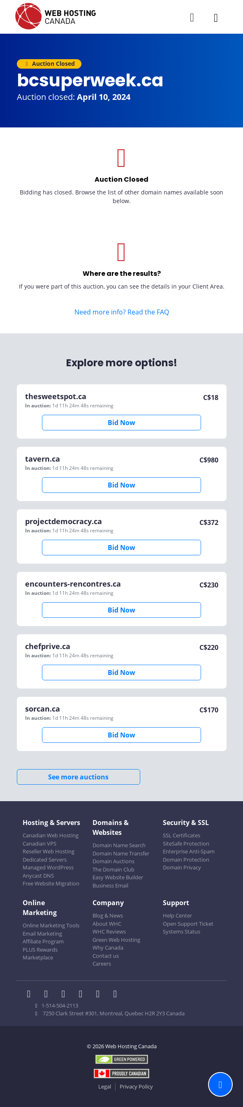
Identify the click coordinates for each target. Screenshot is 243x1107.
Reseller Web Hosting (48, 851)
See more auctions (78, 776)
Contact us (106, 955)
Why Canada (108, 947)
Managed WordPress (48, 867)
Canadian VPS (39, 843)
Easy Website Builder (118, 877)
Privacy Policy (136, 1086)
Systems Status (181, 931)
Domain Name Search (119, 845)
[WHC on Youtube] (100, 994)
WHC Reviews (109, 931)
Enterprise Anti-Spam (189, 851)
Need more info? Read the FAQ (121, 312)
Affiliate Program (43, 941)
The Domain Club (113, 869)
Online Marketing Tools (51, 925)
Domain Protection (186, 859)
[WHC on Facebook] (31, 994)
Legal (104, 1086)
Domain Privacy (182, 867)
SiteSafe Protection (186, 843)
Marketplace (38, 957)
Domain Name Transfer (121, 853)
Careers (102, 963)
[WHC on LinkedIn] (65, 994)
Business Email (110, 885)
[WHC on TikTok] (117, 994)
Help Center (177, 915)
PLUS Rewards (40, 949)
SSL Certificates (181, 835)
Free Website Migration (51, 883)
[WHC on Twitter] (48, 994)
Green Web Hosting (116, 939)
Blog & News (108, 915)
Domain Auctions (113, 861)
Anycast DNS (38, 875)
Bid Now (121, 422)
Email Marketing (42, 933)
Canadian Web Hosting (51, 835)
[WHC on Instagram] (83, 994)
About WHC (107, 923)
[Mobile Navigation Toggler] (216, 17)
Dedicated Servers (45, 859)
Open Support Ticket (188, 923)
